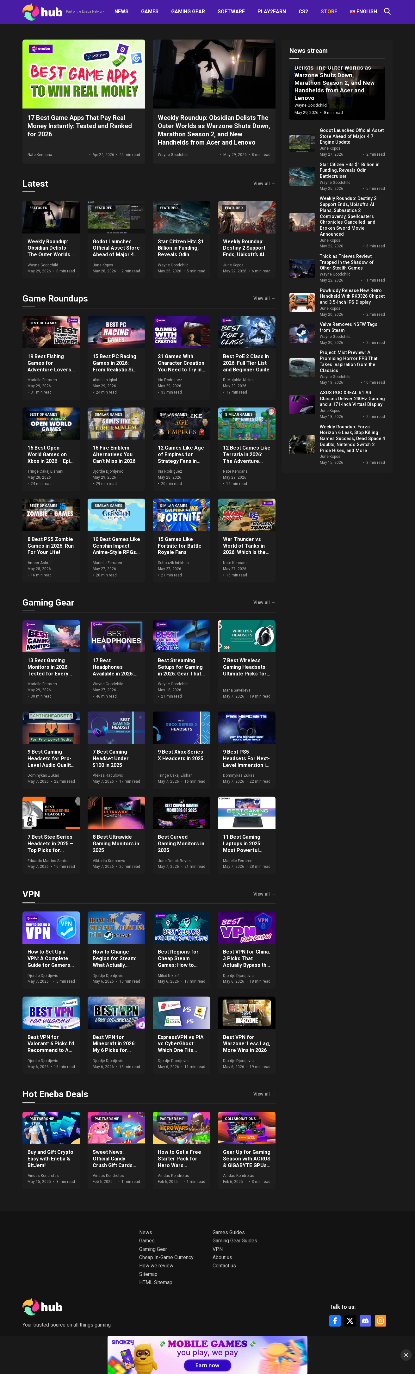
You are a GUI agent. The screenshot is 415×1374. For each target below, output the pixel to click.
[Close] (406, 1355)
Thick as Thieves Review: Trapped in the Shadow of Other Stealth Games (347, 262)
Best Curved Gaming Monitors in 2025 (181, 843)
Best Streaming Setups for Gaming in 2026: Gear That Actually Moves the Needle (181, 673)
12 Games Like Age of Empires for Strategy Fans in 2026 (181, 457)
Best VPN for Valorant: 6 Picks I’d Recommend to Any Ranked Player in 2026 (51, 1050)
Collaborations (240, 1119)
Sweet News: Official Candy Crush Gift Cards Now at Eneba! (113, 1162)
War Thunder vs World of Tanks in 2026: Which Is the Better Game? (244, 549)
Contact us (224, 1266)
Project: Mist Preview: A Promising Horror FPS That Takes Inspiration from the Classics (348, 361)
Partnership (41, 1119)
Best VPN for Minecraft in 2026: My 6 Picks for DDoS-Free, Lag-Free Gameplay (114, 1050)
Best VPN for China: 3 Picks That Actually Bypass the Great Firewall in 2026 (246, 965)
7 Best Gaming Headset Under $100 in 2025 (111, 758)
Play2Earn (271, 12)
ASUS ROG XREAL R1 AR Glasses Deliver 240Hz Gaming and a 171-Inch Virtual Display (352, 398)
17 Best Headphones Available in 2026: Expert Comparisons (113, 673)
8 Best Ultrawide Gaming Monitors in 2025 (116, 843)
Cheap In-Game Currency (166, 1257)
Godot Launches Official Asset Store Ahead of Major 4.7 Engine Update (116, 251)
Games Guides (229, 1232)
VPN (31, 894)
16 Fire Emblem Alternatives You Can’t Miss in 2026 (114, 454)
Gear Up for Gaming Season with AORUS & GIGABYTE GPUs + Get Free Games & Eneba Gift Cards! (246, 1165)
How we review (156, 1266)
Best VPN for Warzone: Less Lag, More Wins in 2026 (246, 1044)
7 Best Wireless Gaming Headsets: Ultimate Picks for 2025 (245, 670)
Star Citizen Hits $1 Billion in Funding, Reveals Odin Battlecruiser (181, 251)
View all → (264, 183)
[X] (350, 1321)
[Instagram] (380, 1321)
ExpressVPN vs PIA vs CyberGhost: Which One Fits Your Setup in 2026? (181, 1047)
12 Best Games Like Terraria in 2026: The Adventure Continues (246, 457)
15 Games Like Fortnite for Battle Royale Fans (179, 546)
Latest (35, 183)
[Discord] (365, 1321)
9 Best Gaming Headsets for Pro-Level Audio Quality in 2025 (50, 761)
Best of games (43, 323)
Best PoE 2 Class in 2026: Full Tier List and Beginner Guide (246, 363)
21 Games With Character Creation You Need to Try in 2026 (181, 366)
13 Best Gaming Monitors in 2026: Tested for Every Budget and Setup (49, 670)
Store (329, 12)
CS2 (303, 12)
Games (149, 12)
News (121, 12)
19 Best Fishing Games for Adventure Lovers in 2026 (49, 366)
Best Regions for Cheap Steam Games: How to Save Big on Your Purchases (178, 965)
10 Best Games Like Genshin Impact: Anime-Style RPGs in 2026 (116, 549)
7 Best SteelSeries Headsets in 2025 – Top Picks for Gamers (50, 847)
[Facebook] (335, 1321)
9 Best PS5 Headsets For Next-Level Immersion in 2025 (246, 761)
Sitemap (148, 1274)
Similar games (108, 415)
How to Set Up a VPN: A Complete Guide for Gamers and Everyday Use (49, 961)
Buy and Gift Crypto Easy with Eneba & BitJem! (50, 1158)
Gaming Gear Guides (235, 1241)
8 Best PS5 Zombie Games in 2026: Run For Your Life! (51, 546)
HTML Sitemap (155, 1282)
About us (222, 1257)
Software (231, 12)
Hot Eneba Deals (55, 1094)
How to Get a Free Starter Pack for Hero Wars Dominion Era (179, 1162)
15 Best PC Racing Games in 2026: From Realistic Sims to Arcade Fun (116, 366)
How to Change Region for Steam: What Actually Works (114, 961)
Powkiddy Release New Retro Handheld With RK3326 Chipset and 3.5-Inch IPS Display (352, 296)
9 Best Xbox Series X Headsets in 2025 (180, 755)
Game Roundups (55, 298)
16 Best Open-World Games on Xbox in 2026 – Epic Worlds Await (50, 457)
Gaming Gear (188, 12)
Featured (38, 208)
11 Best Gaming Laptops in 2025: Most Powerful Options (242, 847)
